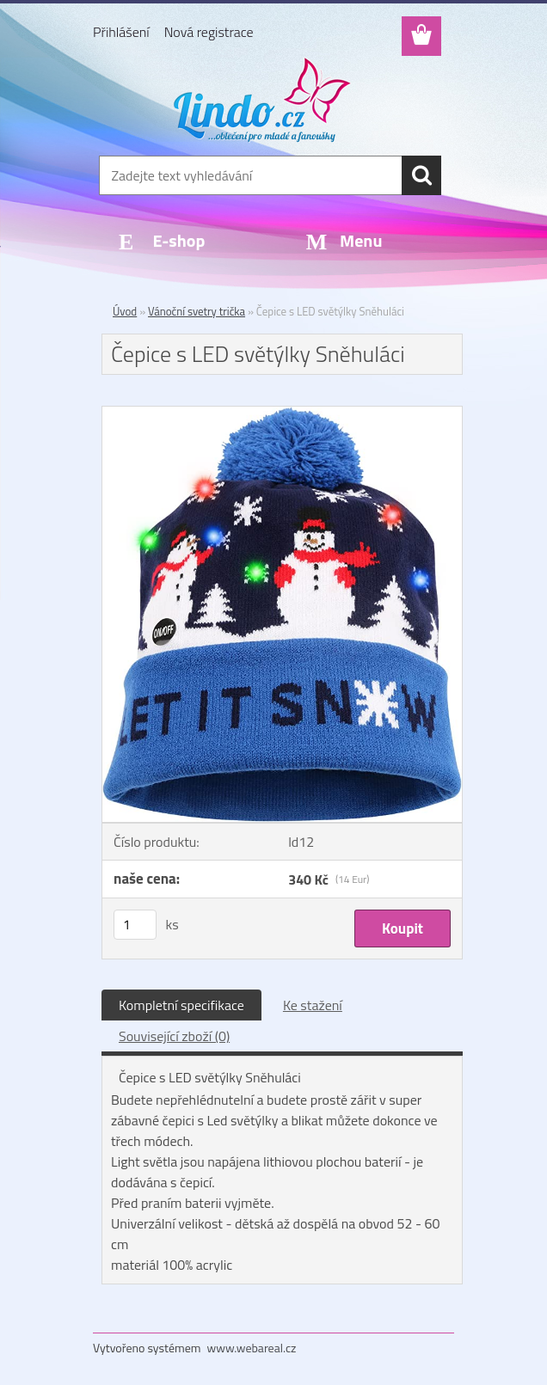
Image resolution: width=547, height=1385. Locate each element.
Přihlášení (121, 31)
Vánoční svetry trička (196, 311)
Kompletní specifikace (181, 1005)
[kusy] (135, 925)
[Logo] (262, 100)
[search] (421, 175)
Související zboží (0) (174, 1036)
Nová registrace (209, 31)
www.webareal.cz (252, 1348)
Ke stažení (312, 1005)
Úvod (125, 311)
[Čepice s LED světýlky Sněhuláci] (282, 413)
